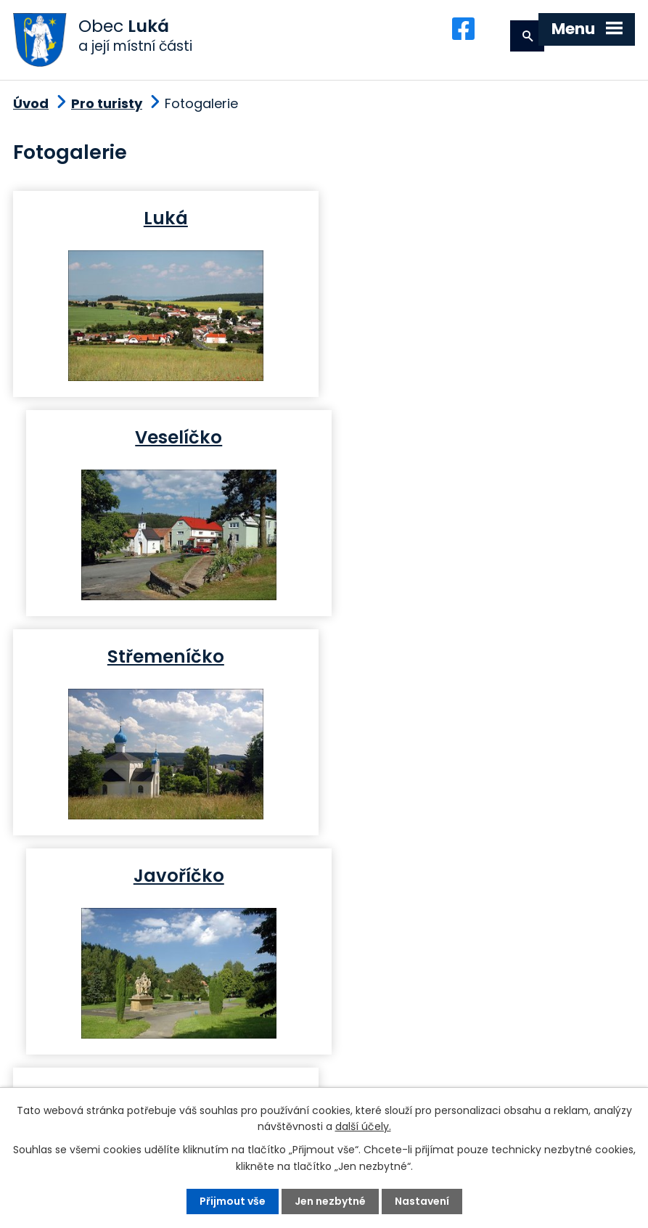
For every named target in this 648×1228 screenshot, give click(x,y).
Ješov (482, 658)
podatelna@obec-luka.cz (147, 1077)
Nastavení (422, 1201)
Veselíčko (482, 220)
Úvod (31, 106)
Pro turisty (106, 106)
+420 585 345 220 (227, 1050)
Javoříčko (483, 439)
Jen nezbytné (330, 1201)
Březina (165, 658)
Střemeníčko (165, 439)
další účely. (363, 1126)
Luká (165, 220)
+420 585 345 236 (101, 1050)
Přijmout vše (233, 1201)
